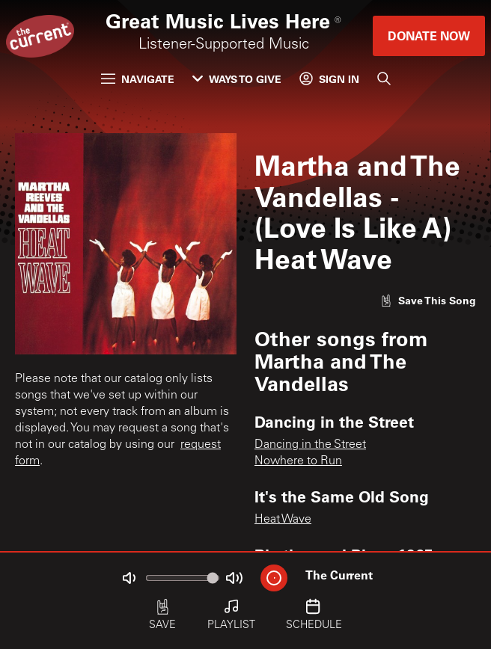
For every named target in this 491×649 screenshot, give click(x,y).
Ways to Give (236, 79)
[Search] (384, 78)
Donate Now (429, 35)
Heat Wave (282, 520)
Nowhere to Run (298, 461)
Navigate (137, 79)
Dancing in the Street (310, 445)
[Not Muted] (128, 578)
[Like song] (428, 300)
